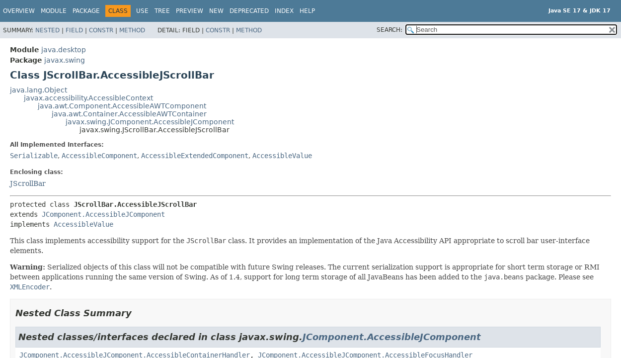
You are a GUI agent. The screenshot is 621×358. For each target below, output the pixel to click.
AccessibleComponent (99, 156)
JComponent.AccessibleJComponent (103, 214)
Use (142, 10)
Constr (101, 30)
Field (74, 30)
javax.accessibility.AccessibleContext (88, 98)
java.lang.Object (38, 90)
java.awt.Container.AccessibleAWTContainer (129, 114)
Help (307, 10)
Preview (189, 10)
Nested (47, 30)
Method (132, 30)
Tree (162, 10)
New (216, 10)
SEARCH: (389, 29)
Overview (19, 10)
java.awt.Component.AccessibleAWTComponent (122, 106)
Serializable (34, 156)
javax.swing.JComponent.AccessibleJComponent (150, 122)
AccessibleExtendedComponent (194, 156)
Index (284, 10)
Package (86, 10)
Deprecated (249, 10)
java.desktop (63, 50)
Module (54, 10)
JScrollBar (28, 183)
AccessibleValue (282, 156)
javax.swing (64, 60)
